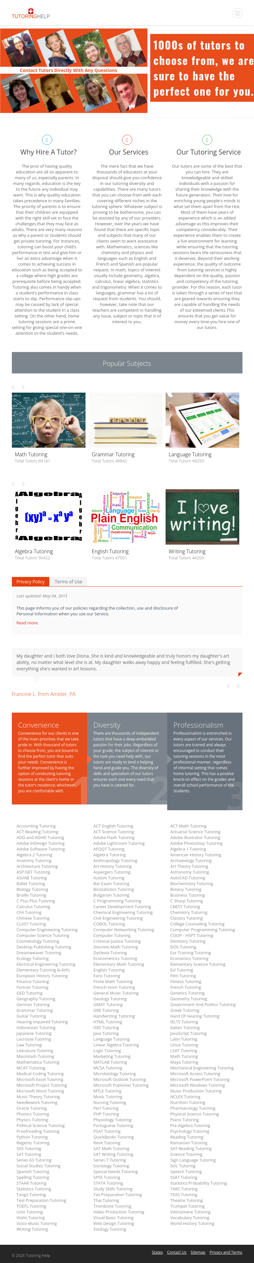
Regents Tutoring (33, 1143)
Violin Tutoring (31, 1217)
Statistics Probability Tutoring (198, 1183)
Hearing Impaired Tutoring (42, 1022)
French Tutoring (185, 987)
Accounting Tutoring (36, 826)
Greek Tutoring (185, 1010)
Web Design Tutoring (114, 1223)
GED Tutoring (30, 993)
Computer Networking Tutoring (124, 929)
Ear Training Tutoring (190, 952)
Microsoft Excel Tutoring (40, 1079)
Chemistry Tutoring (189, 912)
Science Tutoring (186, 1154)
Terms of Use (68, 582)
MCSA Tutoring (108, 1068)
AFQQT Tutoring (109, 849)
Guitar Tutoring (31, 1016)
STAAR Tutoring (31, 1183)
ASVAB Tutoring (32, 878)
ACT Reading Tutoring (37, 832)
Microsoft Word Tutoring (40, 1091)
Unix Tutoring (30, 1212)
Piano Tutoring (184, 1120)
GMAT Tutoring (108, 1004)
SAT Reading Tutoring (191, 1148)
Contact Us (177, 1252)
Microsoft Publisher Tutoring (121, 1085)
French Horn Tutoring (114, 987)
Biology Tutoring (32, 889)
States (157, 1252)
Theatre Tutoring (186, 1200)
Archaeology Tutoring (191, 860)
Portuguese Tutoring (113, 1125)
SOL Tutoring (183, 1166)
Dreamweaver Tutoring (39, 952)
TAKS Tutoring (184, 1189)
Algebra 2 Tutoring (35, 855)
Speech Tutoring (186, 1171)
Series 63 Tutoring (34, 1160)
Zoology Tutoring (110, 1229)
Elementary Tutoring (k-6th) (43, 970)
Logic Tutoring (107, 1050)
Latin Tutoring (184, 1039)
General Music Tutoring (116, 993)
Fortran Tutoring (33, 987)
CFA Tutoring (29, 912)
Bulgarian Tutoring (111, 895)
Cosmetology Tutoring (38, 941)
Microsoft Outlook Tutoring (120, 1079)
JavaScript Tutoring (188, 1033)
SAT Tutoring (29, 1154)
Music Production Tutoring (196, 1091)
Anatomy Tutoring (34, 860)
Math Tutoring (184, 1056)
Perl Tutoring (106, 1108)
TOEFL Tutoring (31, 1206)
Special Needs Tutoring (116, 1171)
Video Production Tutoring (119, 1212)
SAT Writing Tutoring (113, 1154)
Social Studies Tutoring (39, 1166)
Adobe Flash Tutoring (114, 837)
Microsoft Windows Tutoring (197, 1085)
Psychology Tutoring (189, 1131)
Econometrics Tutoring (115, 958)
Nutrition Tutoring (187, 1102)
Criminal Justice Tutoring (117, 941)
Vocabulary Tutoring (189, 1217)
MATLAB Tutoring (110, 1062)
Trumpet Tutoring (187, 1206)
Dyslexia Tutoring (110, 952)
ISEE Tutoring (106, 1027)
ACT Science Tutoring (114, 832)
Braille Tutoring (31, 895)
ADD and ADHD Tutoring (40, 837)
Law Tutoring (29, 1045)
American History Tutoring (195, 855)
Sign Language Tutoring (193, 1160)
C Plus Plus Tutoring (36, 901)
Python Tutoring (32, 1137)
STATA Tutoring (108, 1183)
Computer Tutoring (112, 935)
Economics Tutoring (189, 958)
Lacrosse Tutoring (34, 1039)
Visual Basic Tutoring (114, 1217)
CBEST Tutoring (185, 906)
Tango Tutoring (31, 1194)
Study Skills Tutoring (113, 1189)
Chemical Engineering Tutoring (123, 912)
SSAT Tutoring (183, 1177)
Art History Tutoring (113, 866)
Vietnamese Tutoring (190, 1212)
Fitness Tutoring (185, 981)
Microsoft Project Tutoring (42, 1085)
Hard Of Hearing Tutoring (195, 1016)
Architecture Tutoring (37, 866)
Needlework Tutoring (37, 1102)
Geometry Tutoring (188, 999)
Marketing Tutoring (112, 1056)
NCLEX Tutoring (185, 1096)
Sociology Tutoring (111, 1166)
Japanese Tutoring (34, 1033)
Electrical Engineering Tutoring (46, 964)
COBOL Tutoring (109, 924)
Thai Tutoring (106, 1200)
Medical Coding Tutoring (40, 1073)
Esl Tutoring (181, 970)
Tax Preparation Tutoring (118, 1194)
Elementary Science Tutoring (197, 964)
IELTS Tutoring (184, 1022)
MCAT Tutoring (31, 1068)
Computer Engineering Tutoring (47, 929)
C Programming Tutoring (117, 901)
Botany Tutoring (185, 889)
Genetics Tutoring (187, 993)
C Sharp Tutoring (186, 901)
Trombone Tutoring (112, 1206)
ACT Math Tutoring (188, 826)
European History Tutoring (42, 976)
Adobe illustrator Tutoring (195, 837)
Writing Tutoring (32, 1229)
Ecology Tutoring (33, 958)
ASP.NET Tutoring (33, 872)
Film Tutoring (183, 976)
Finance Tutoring (33, 981)
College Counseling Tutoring (197, 924)
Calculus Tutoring (33, 906)
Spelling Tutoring (33, 1177)
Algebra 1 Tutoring (188, 849)
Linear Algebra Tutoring (116, 1045)
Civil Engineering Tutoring (118, 918)
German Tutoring (33, 1004)
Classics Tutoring (186, 918)
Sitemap (198, 1252)
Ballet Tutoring (31, 883)
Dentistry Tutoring (188, 941)
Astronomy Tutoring (189, 872)
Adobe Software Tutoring (41, 849)
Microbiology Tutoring (115, 1073)
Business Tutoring (187, 895)
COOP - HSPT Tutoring (191, 935)
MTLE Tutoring (107, 1091)
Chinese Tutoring (33, 918)
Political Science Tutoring (41, 1125)
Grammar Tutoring (35, 1010)
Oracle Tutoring (32, 1108)
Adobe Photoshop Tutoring (196, 843)
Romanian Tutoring (189, 1143)
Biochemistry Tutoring (191, 883)
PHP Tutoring (106, 1114)
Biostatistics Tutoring (114, 889)
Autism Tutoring (109, 878)
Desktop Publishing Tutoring (44, 947)
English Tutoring (109, 970)
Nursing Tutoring (110, 1102)
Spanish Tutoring (33, 1171)
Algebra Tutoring (110, 855)
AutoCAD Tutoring (187, 878)
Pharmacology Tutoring (193, 1108)
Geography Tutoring (36, 999)
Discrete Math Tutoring (116, 947)
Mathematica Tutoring (38, 1062)
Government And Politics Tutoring (203, 1004)
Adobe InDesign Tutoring (41, 843)
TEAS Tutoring (183, 1194)
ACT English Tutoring (114, 826)
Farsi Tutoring (107, 976)
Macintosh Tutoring (35, 1056)
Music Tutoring (108, 1096)
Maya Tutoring (184, 1062)
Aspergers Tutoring (112, 872)
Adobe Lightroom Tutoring (119, 843)
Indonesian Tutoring (36, 1027)
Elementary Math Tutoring (119, 964)
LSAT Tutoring (183, 1050)
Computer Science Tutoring (43, 935)
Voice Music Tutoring (37, 1223)
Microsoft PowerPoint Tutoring (200, 1079)
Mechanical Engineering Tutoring (202, 1068)
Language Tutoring (112, 1039)
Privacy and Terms (225, 1252)
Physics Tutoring (32, 1120)
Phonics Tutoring (33, 1114)
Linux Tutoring (184, 1045)
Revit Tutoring (107, 1143)
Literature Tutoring (35, 1050)
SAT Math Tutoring (111, 1148)
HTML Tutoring (108, 1022)
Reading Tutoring (186, 1137)
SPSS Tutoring (107, 1177)
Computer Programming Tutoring (202, 929)
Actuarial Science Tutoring (195, 832)
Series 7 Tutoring (110, 1160)
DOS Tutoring (183, 947)
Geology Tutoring (110, 999)
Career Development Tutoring (122, 906)
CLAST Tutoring (31, 924)
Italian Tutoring (185, 1027)
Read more (28, 623)
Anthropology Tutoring (115, 860)
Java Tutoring (106, 1033)
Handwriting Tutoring (114, 1016)
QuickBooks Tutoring (114, 1137)
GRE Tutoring (106, 1010)
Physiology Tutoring (113, 1120)
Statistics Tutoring (34, 1189)
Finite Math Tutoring (113, 981)
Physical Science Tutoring (194, 1114)
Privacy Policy (31, 582)
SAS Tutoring (29, 1148)
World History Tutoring (192, 1223)
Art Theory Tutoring (189, 866)
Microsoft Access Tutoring (195, 1073)
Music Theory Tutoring (38, 1096)
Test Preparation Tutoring (41, 1200)
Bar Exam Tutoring (111, 883)
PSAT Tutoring (107, 1131)
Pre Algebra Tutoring (190, 1125)
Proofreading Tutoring (38, 1131)
